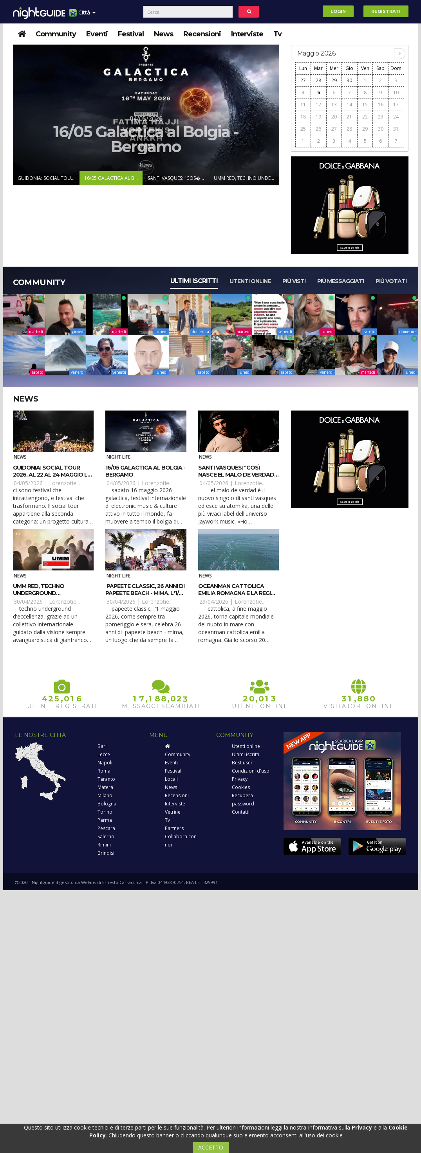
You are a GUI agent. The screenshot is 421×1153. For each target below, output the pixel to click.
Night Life (118, 457)
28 (318, 80)
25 (303, 129)
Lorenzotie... (64, 483)
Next (272, 115)
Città (82, 15)
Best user (242, 762)
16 (380, 104)
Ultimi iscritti (194, 281)
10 (396, 92)
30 (349, 80)
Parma (105, 820)
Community (56, 34)
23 (380, 116)
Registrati (386, 11)
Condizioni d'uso (250, 770)
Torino (105, 812)
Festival (131, 34)
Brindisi (106, 853)
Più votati (391, 281)
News (163, 34)
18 (303, 116)
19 (318, 116)
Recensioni (202, 34)
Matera (105, 787)
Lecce (104, 754)
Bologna (107, 803)
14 (349, 104)
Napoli (105, 762)
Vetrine (173, 812)
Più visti (293, 281)
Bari (102, 746)
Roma (104, 770)
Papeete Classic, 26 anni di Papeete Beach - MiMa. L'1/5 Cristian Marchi (144, 593)
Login (338, 11)
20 (334, 116)
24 (396, 116)
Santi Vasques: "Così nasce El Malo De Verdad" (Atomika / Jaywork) (237, 474)
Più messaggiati (340, 281)
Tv (277, 34)
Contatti (240, 812)
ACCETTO (210, 1147)
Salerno (106, 836)
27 (303, 80)
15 (365, 104)
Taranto (106, 779)
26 (318, 129)
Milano (105, 795)
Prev (20, 115)
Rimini (104, 844)
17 (396, 104)
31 (396, 129)
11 (303, 104)
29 (334, 80)
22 (365, 116)
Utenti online (250, 281)
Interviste (247, 34)
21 (349, 116)
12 (318, 104)
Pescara (106, 828)
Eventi (97, 34)
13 (334, 104)
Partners (174, 828)
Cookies (241, 787)
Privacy (240, 779)
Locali (171, 779)
